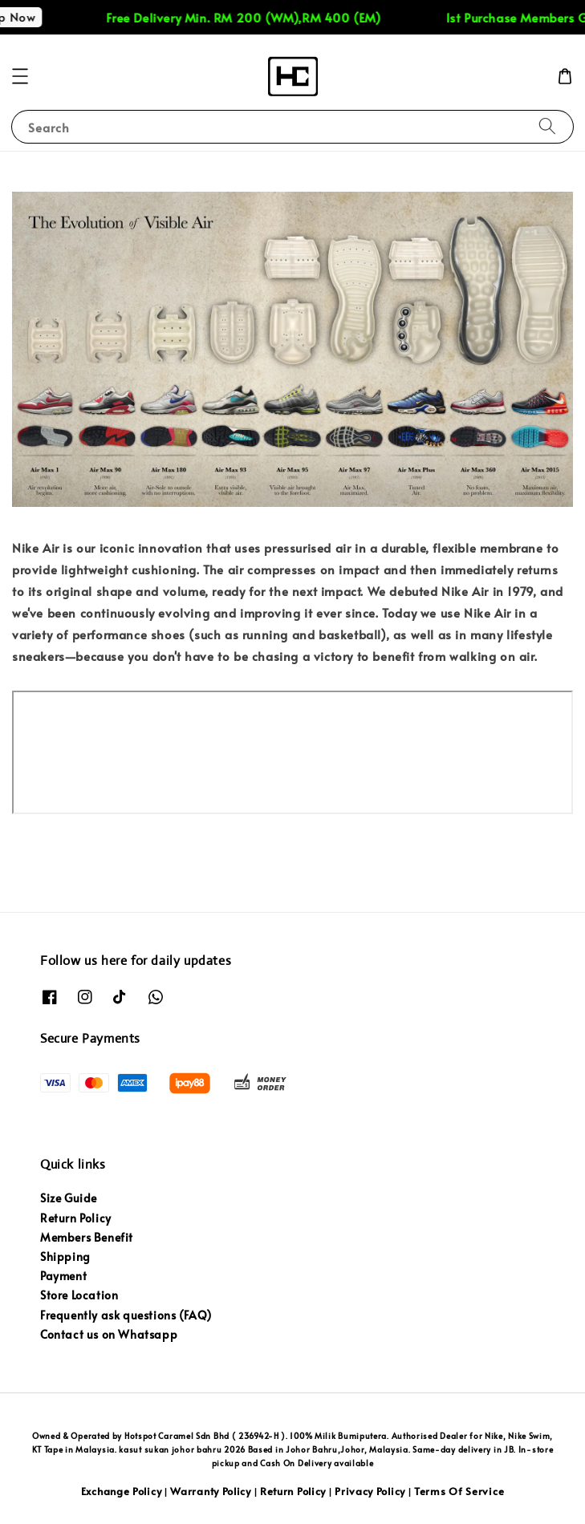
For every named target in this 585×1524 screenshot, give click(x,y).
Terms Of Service (459, 1491)
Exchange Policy (121, 1491)
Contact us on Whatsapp (108, 1334)
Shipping (65, 1256)
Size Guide (68, 1198)
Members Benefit (86, 1237)
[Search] (547, 126)
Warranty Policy (210, 1491)
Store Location (79, 1295)
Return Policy (76, 1218)
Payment (63, 1275)
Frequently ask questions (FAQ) (126, 1315)
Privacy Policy (370, 1491)
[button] (20, 76)
